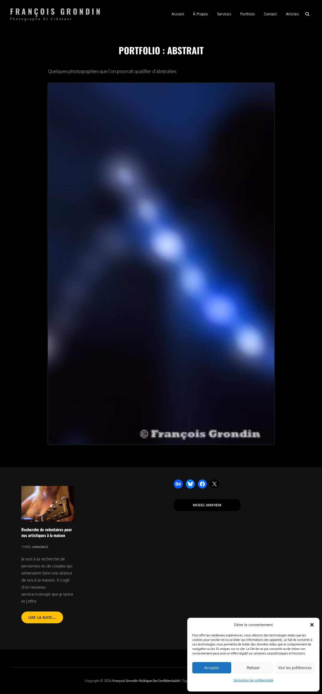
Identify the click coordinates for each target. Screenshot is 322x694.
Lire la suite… (45, 619)
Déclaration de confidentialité (253, 680)
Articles (292, 14)
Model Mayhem (207, 505)
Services (224, 14)
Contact (270, 14)
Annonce (40, 547)
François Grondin (56, 11)
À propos (200, 14)
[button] (311, 624)
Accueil (178, 14)
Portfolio (247, 14)
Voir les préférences (295, 667)
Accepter (211, 667)
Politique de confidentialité (159, 681)
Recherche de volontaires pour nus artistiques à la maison (46, 532)
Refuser (253, 667)
